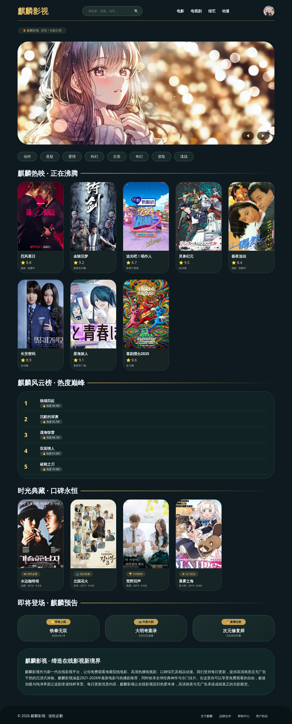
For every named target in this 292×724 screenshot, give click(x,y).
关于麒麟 (207, 716)
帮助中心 (244, 716)
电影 (180, 10)
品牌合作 (225, 716)
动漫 (225, 10)
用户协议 (262, 716)
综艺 (212, 10)
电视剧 (196, 10)
